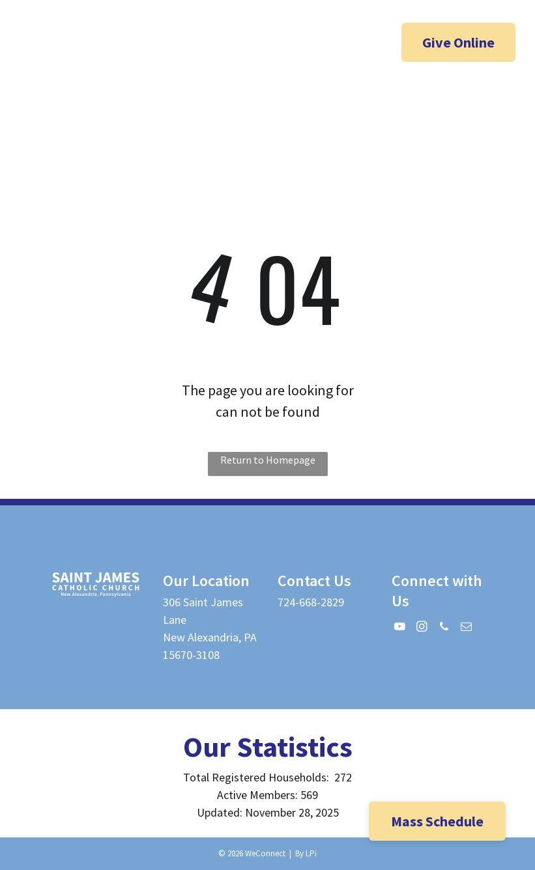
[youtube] (62, 44)
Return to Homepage (267, 459)
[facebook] (37, 44)
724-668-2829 (311, 602)
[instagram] (88, 44)
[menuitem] (225, 118)
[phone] (113, 44)
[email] (74, 66)
